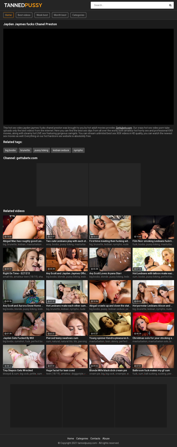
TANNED (13, 5)
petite (33, 373)
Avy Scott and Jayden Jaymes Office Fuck (67, 273)
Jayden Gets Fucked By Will (18, 338)
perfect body (168, 276)
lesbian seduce (61, 150)
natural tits (67, 341)
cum (135, 276)
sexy (48, 244)
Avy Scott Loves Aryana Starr (105, 273)
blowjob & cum (11, 373)
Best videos (24, 15)
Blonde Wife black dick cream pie (108, 370)
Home (8, 15)
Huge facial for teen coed (60, 370)
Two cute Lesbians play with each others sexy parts (67, 241)
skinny (114, 341)
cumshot (19, 341)
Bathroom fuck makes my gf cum (151, 370)
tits (75, 341)
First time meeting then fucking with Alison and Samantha (110, 241)
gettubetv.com (27, 158)
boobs (55, 244)
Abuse (106, 438)
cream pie (94, 373)
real (87, 373)
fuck (135, 244)
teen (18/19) (53, 373)
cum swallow (44, 373)
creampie (120, 373)
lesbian (22, 244)
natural (56, 341)
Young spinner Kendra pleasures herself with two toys (110, 338)
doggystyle (77, 373)
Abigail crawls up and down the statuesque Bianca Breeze (110, 305)
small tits (8, 276)
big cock (24, 373)
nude (126, 244)
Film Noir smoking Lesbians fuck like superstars (153, 241)
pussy (104, 309)
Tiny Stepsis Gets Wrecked (18, 370)
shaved (43, 276)
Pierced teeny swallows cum (62, 338)
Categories (78, 15)
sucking (162, 373)
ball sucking (150, 373)
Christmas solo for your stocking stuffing (153, 338)
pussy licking (41, 150)
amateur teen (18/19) (26, 276)
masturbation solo (36, 244)
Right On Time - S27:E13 (16, 273)
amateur (66, 373)
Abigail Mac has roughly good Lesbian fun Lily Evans (23, 241)
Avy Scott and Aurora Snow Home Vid (23, 305)
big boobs (10, 150)
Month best (60, 15)
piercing (82, 341)
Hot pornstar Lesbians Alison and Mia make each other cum (153, 305)
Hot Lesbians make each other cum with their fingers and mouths (67, 305)
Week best (42, 15)
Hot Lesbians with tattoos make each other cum (153, 273)
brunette (25, 150)
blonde (61, 276)
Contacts (95, 438)
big (4, 244)
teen (107, 341)
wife (129, 373)
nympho (78, 150)
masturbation (82, 244)
